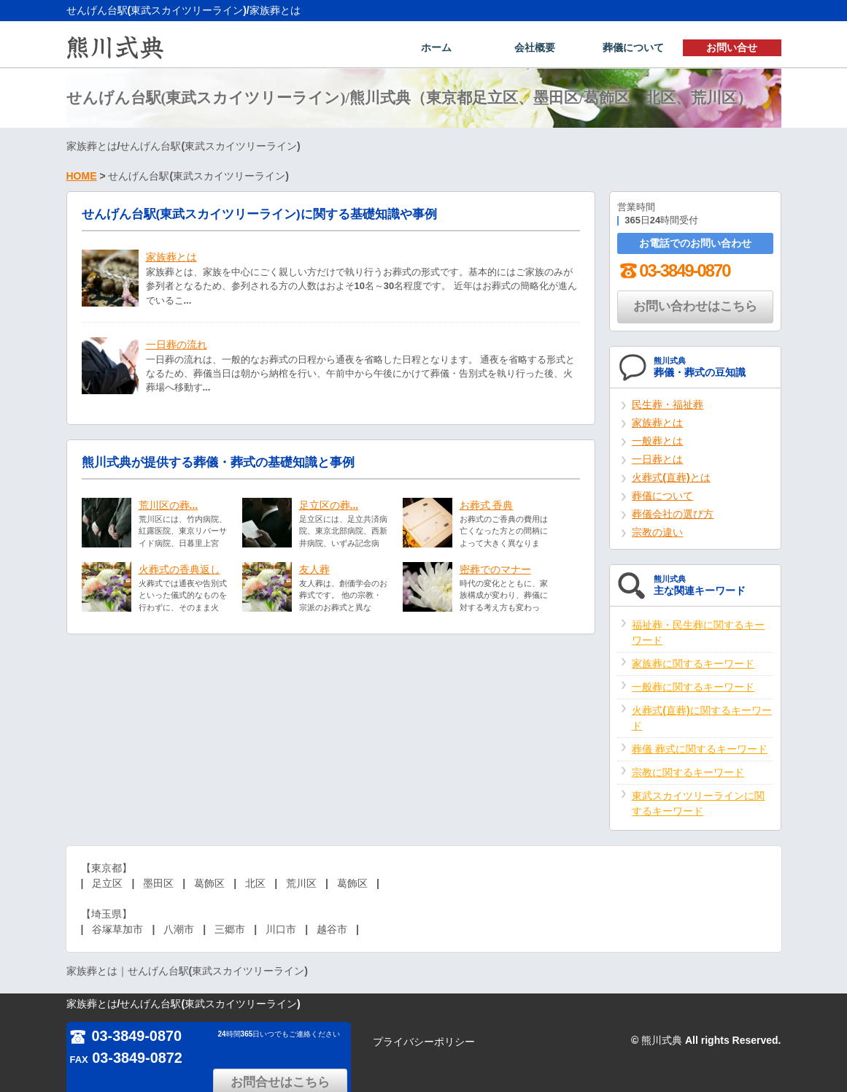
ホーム (436, 48)
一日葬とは (657, 459)
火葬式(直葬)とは (671, 477)
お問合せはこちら (285, 1040)
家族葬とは (171, 257)
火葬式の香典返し (179, 569)
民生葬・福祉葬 (667, 404)
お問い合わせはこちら (695, 306)
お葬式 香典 (487, 505)
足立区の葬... (329, 505)
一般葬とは (657, 441)
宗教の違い (657, 532)
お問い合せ (731, 48)
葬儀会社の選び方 (672, 514)
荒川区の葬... (168, 505)
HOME (81, 176)
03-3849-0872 (126, 1058)
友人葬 (314, 569)
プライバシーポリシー (424, 1041)
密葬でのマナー (495, 569)
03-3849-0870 (673, 270)
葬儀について (633, 48)
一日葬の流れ (176, 344)
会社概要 (534, 48)
